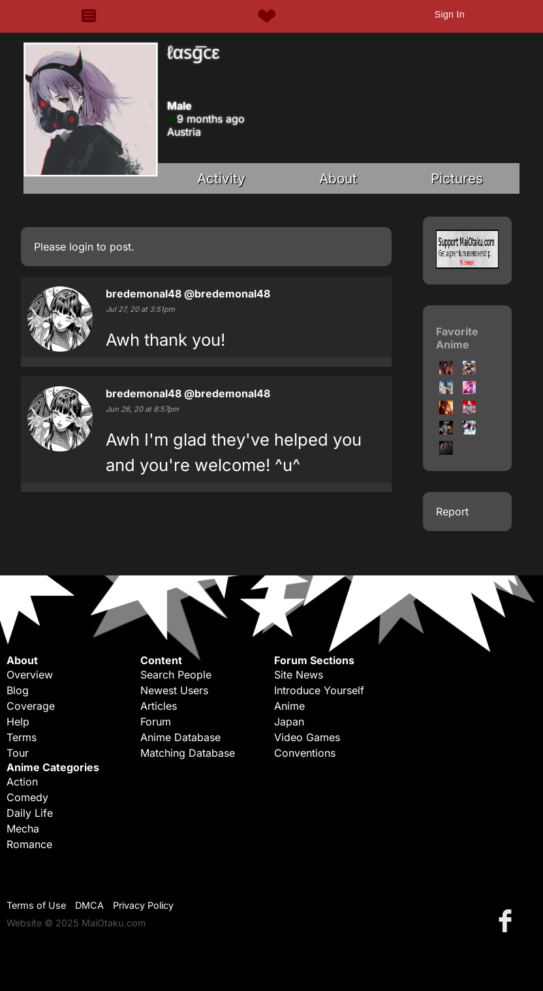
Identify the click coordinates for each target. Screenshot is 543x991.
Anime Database (180, 737)
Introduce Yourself (319, 690)
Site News (298, 674)
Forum (155, 721)
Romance (29, 844)
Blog (18, 690)
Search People (175, 674)
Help (18, 721)
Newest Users (174, 690)
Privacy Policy (143, 905)
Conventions (304, 752)
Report (452, 511)
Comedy (27, 797)
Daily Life (30, 812)
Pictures (457, 178)
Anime (289, 705)
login (81, 246)
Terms (22, 737)
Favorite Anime (457, 338)
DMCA (89, 905)
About (338, 178)
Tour (18, 752)
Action (22, 781)
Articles (158, 705)
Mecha (23, 828)
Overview (30, 674)
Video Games (307, 737)
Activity (221, 178)
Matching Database (187, 752)
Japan (289, 721)
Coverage (31, 705)
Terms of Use (36, 905)
